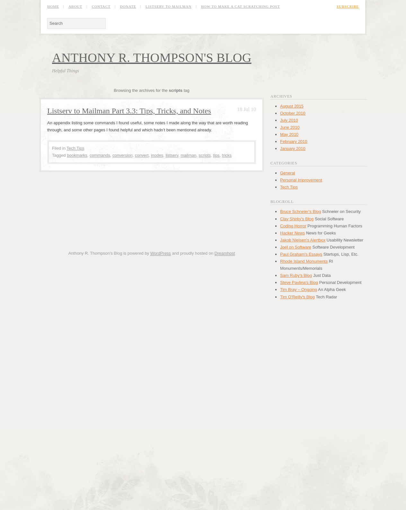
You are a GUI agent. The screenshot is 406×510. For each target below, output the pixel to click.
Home (53, 6)
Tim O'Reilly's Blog (297, 297)
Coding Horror (293, 226)
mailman (188, 155)
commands (100, 155)
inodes (157, 155)
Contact (101, 6)
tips (216, 155)
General (287, 173)
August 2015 (292, 106)
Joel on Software (295, 247)
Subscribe (348, 6)
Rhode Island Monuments (304, 261)
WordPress (160, 253)
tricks (227, 155)
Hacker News (292, 233)
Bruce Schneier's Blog (300, 211)
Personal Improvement (301, 180)
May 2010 (289, 134)
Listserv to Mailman (168, 6)
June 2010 (290, 127)
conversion (122, 155)
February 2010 (293, 141)
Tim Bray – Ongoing (298, 289)
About (75, 6)
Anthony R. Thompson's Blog (152, 57)
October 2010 (292, 113)
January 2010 (292, 148)
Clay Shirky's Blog (296, 218)
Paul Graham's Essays (301, 254)
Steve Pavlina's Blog (299, 282)
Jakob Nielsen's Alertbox (302, 240)
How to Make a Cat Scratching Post (240, 6)
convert (142, 155)
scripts (205, 155)
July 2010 (289, 120)
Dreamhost (225, 253)
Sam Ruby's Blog (296, 275)
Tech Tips (75, 148)
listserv (171, 155)
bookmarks (77, 155)
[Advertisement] (151, 188)
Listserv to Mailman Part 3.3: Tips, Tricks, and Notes (129, 111)
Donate (128, 6)
